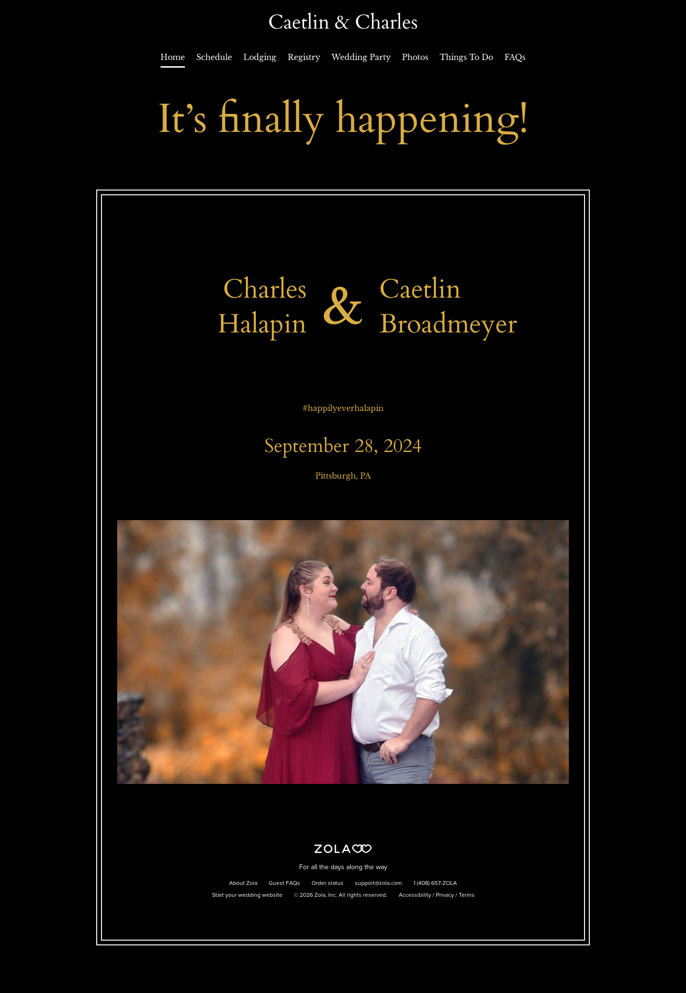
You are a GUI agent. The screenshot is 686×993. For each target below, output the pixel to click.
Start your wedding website (247, 895)
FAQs (514, 57)
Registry (304, 57)
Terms (466, 895)
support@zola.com (378, 883)
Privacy (445, 895)
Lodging (259, 57)
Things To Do (466, 57)
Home (173, 57)
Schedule (214, 57)
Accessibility (415, 895)
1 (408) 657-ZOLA (435, 883)
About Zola (243, 883)
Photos (415, 57)
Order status (327, 883)
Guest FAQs (284, 883)
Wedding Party (361, 57)
